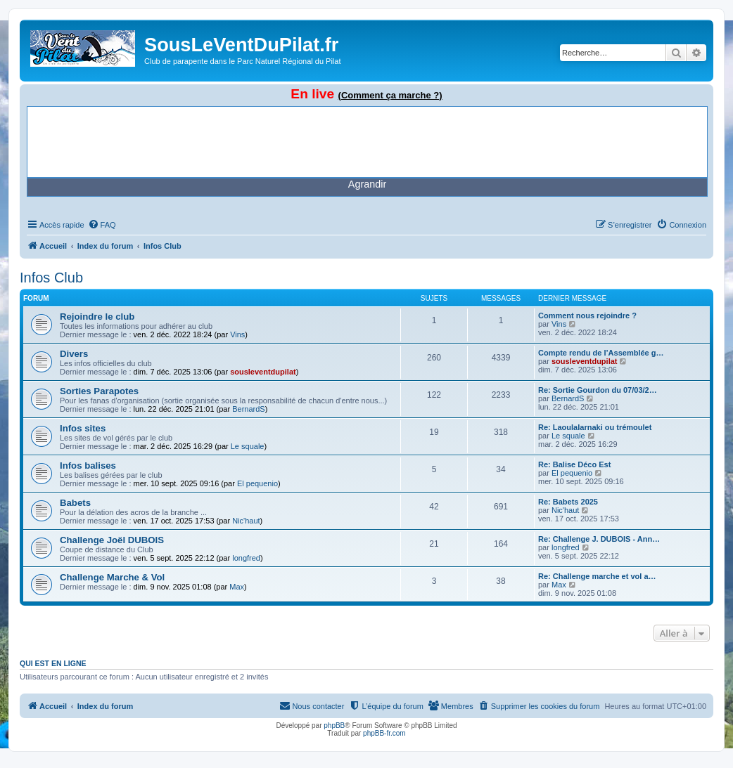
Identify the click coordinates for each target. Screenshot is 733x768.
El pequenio (257, 483)
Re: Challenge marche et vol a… (597, 576)
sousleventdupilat (263, 371)
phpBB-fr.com (384, 733)
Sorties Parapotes (99, 391)
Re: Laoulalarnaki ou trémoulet (594, 427)
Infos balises (88, 465)
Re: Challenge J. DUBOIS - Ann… (599, 539)
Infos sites (83, 428)
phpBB (334, 725)
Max (236, 586)
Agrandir (367, 184)
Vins (237, 334)
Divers (74, 354)
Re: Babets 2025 (568, 501)
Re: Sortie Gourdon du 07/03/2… (597, 390)
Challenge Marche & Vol (112, 577)
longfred (246, 558)
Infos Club (51, 277)
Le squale (247, 446)
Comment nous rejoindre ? (587, 315)
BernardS (248, 409)
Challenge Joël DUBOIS (112, 540)
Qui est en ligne (53, 663)
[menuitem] (102, 224)
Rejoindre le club (97, 316)
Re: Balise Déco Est (574, 464)
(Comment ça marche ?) (390, 95)
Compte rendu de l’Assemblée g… (600, 353)
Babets (75, 502)
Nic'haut (246, 520)
